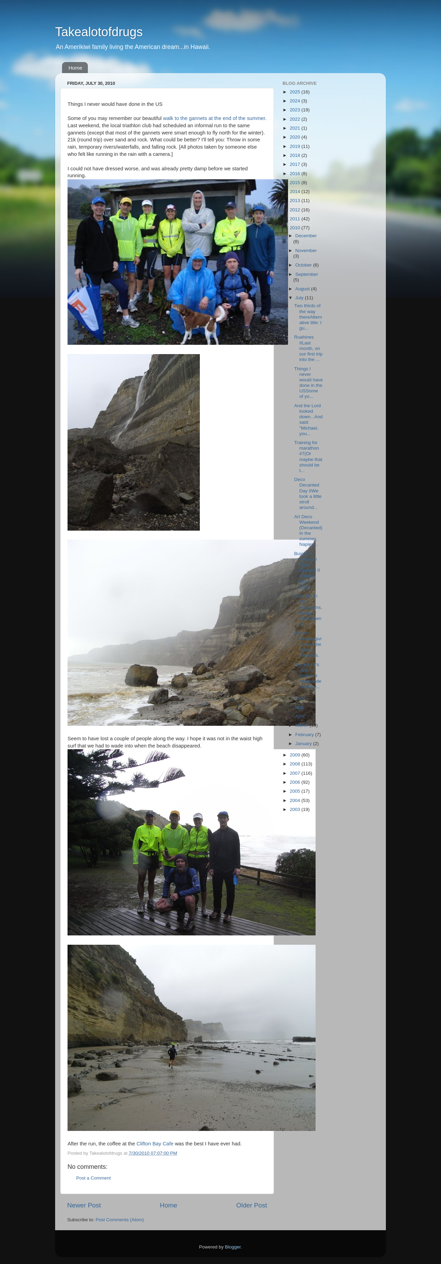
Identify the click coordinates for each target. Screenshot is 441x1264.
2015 (295, 182)
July (300, 297)
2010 (295, 227)
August (303, 288)
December (306, 235)
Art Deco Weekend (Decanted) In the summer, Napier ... (308, 530)
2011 (295, 218)
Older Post (251, 1205)
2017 (295, 164)
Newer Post (84, 1205)
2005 (295, 791)
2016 (295, 173)
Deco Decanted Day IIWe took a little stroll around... (308, 493)
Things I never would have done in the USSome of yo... (308, 382)
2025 (295, 91)
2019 (295, 146)
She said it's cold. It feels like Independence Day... (307, 676)
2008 (295, 763)
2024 (295, 100)
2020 (295, 137)
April (300, 716)
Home (75, 68)
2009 (295, 755)
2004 (295, 800)
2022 (295, 119)
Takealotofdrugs (99, 32)
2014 (295, 191)
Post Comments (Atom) (120, 1219)
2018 (295, 155)
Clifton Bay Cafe (154, 1143)
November (306, 250)
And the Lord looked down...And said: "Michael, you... (308, 419)
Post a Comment (93, 1178)
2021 (295, 128)
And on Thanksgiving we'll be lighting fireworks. (308, 644)
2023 (295, 109)
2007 (295, 773)
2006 (295, 782)
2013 (295, 200)
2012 (295, 209)
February (305, 734)
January (304, 743)
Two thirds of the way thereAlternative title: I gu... (308, 317)
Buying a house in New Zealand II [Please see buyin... (307, 570)
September (306, 274)
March (302, 725)
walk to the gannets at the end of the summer (213, 118)
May (300, 707)
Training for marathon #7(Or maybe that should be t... (308, 456)
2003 (295, 809)
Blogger (233, 1247)
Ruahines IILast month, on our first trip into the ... (308, 348)
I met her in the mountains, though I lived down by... (308, 609)
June (301, 698)
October (304, 265)
